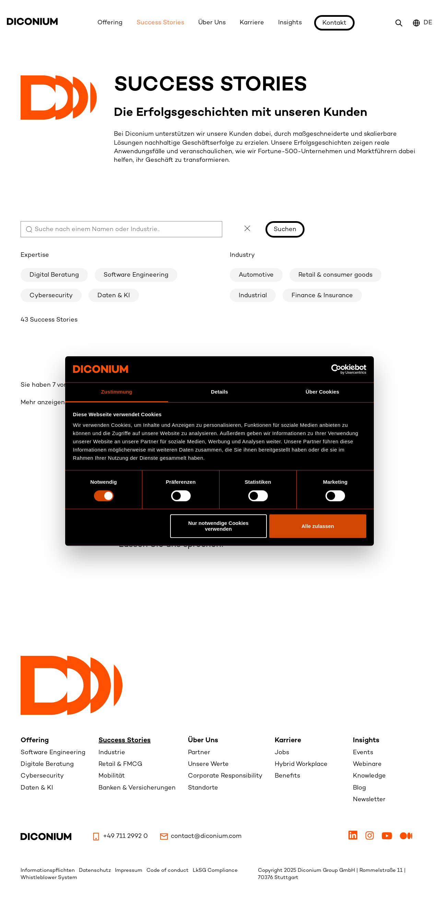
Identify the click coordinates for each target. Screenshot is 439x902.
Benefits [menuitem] (287, 776)
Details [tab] (219, 392)
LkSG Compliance (215, 870)
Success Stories (160, 23)
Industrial (253, 295)
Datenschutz (95, 870)
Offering (109, 23)
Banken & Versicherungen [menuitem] (137, 788)
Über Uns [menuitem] (203, 740)
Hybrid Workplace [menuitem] (301, 764)
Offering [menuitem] (35, 740)
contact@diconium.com (200, 836)
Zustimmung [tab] (116, 392)
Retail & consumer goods (335, 275)
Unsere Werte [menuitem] (208, 764)
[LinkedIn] (353, 838)
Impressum (129, 870)
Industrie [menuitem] (111, 752)
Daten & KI (113, 295)
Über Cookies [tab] (322, 392)
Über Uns (212, 23)
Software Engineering (136, 275)
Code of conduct (168, 870)
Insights (290, 23)
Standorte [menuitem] (203, 788)
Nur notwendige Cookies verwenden (218, 526)
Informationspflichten (48, 870)
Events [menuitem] (363, 752)
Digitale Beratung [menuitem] (47, 764)
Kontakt (334, 23)
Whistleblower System (49, 877)
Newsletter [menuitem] (369, 799)
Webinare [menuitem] (367, 764)
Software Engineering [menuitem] (53, 752)
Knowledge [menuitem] (369, 776)
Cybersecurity (51, 295)
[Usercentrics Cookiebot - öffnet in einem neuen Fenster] (336, 369)
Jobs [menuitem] (282, 752)
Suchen (285, 229)
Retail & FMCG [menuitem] (120, 764)
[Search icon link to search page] (399, 23)
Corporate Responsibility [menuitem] (225, 776)
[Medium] (406, 838)
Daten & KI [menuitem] (37, 788)
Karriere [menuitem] (288, 740)
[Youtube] (388, 838)
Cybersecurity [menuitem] (42, 776)
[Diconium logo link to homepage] (32, 23)
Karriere (252, 23)
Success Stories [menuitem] (124, 740)
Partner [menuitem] (199, 752)
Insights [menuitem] (366, 740)
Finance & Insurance (322, 295)
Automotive (256, 275)
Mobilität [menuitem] (111, 776)
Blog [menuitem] (359, 788)
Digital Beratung (54, 275)
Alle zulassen (317, 526)
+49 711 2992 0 (120, 836)
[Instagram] (370, 838)
